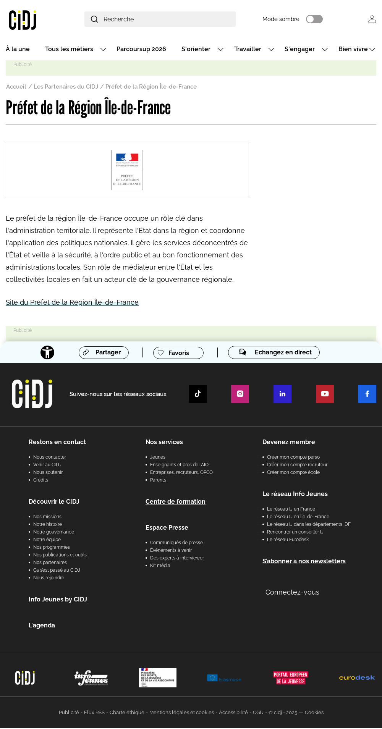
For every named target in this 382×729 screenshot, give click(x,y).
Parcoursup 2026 (141, 50)
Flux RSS (94, 713)
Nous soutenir (48, 473)
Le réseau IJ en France (291, 510)
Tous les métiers (69, 50)
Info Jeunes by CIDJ (58, 600)
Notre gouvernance (53, 533)
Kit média (160, 566)
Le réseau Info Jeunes (295, 495)
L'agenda (42, 626)
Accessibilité (233, 713)
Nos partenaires (50, 563)
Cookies (314, 713)
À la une (18, 50)
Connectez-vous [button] (292, 593)
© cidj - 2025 (283, 713)
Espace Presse (167, 528)
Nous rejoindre (48, 579)
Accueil (16, 87)
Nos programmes (51, 548)
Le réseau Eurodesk (288, 540)
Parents (158, 481)
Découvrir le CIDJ (54, 502)
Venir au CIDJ (47, 466)
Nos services (164, 443)
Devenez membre (288, 443)
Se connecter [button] (372, 20)
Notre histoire (47, 525)
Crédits (40, 481)
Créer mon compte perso (293, 458)
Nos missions (47, 517)
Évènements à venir (171, 551)
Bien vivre (353, 50)
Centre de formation (176, 502)
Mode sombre (289, 19)
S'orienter (195, 50)
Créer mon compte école (293, 473)
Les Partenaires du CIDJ (66, 87)
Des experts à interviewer (177, 559)
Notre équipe (47, 540)
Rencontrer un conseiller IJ (295, 533)
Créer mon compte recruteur (297, 466)
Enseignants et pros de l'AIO (179, 466)
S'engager (300, 50)
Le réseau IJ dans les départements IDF (309, 525)
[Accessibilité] (46, 353)
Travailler (247, 50)
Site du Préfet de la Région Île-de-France (72, 303)
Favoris (178, 353)
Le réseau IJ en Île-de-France (298, 517)
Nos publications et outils (60, 556)
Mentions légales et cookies (181, 713)
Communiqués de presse (176, 543)
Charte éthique (127, 713)
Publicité (69, 713)
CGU (258, 713)
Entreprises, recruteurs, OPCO (181, 473)
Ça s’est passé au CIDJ (56, 571)
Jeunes (157, 458)
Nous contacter (49, 458)
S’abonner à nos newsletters (304, 562)
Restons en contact (57, 443)
